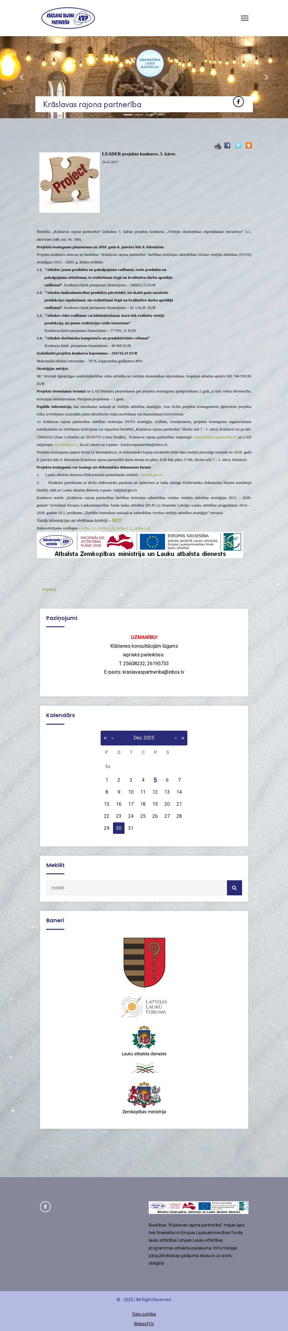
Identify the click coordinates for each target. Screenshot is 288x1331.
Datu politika (144, 1314)
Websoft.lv (144, 1323)
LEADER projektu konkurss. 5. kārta (138, 153)
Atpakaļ (49, 589)
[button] (21, 77)
